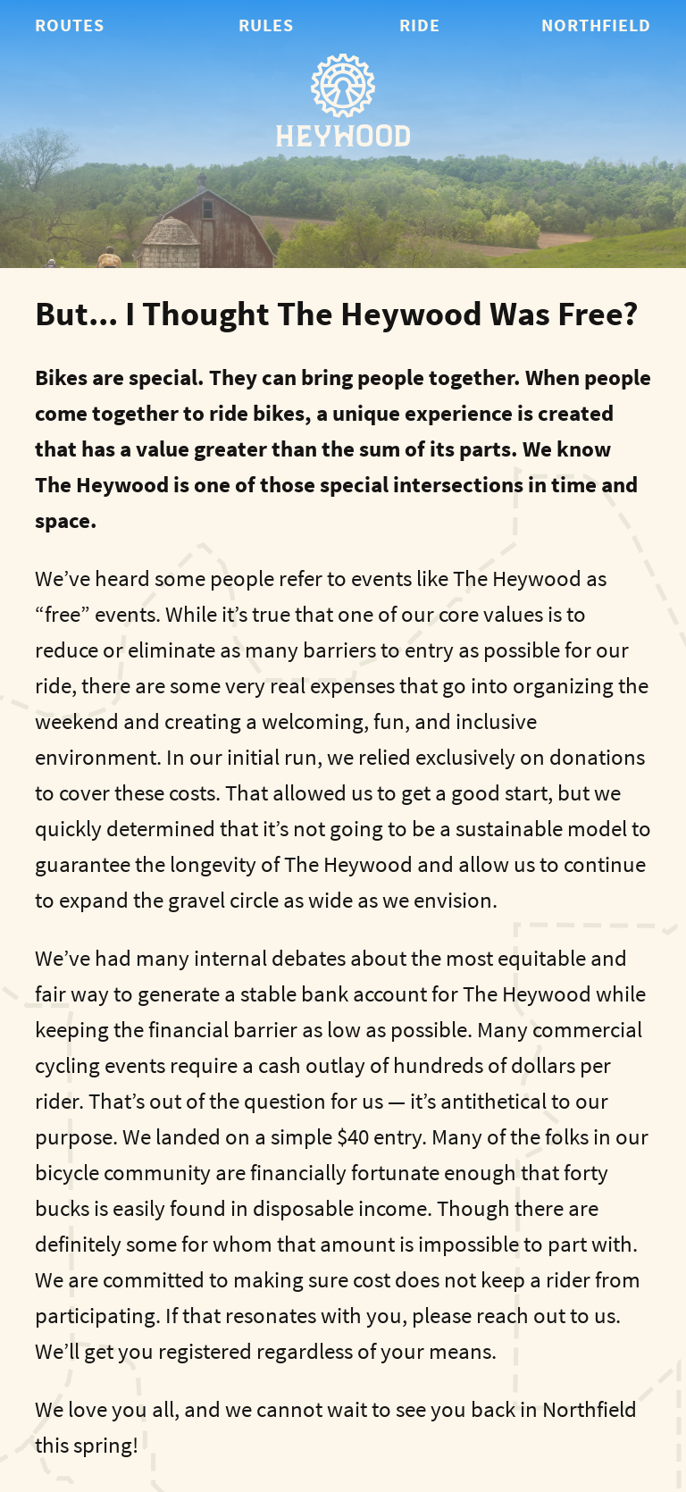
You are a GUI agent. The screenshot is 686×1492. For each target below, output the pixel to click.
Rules (266, 24)
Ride (419, 24)
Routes (70, 24)
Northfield (596, 24)
